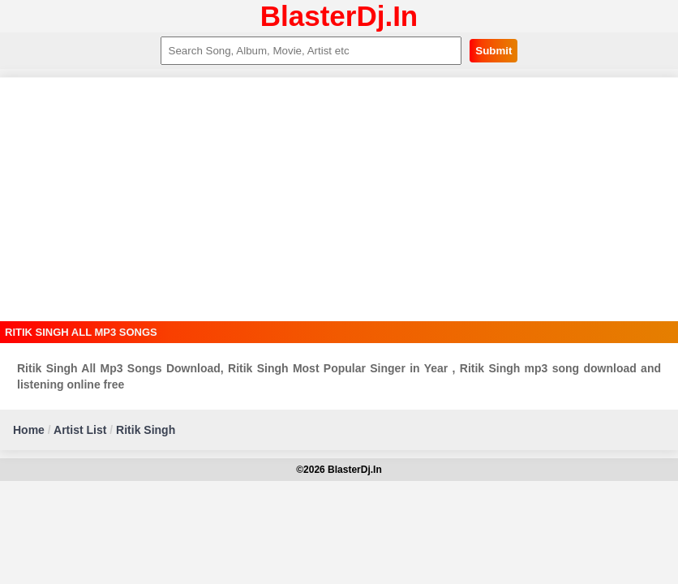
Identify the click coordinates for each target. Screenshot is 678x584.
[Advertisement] (339, 199)
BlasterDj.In (339, 16)
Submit (493, 51)
